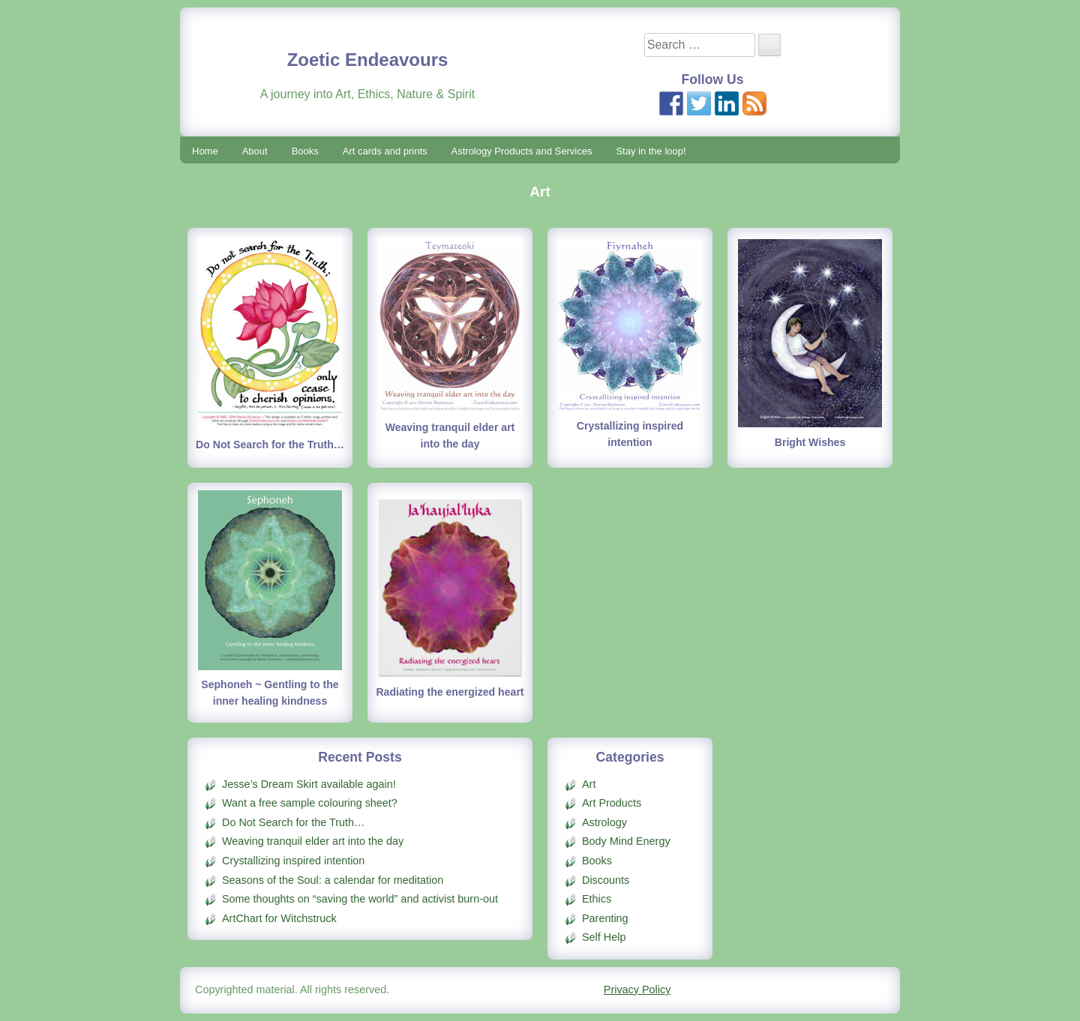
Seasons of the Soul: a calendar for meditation (332, 880)
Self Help (604, 937)
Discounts (605, 880)
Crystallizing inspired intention (293, 861)
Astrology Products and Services (522, 151)
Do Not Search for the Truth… (270, 445)
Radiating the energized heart (450, 692)
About (255, 151)
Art (589, 784)
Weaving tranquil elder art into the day (313, 841)
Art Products (611, 803)
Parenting (605, 918)
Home (205, 151)
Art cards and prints (385, 151)
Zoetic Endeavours (367, 59)
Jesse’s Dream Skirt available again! (309, 784)
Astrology (604, 822)
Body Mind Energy (626, 841)
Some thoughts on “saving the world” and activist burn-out (360, 899)
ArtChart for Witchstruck (279, 918)
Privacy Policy (637, 990)
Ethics (596, 899)
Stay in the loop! (651, 151)
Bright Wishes (810, 442)
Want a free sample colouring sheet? (310, 803)
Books (305, 151)
